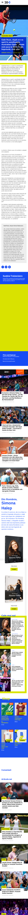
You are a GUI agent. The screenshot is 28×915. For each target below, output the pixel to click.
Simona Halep (14, 616)
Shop (6, 696)
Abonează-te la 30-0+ (19, 372)
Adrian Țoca (5, 52)
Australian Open (7, 35)
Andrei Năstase (10, 461)
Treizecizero (9, 807)
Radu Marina (11, 431)
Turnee (13, 647)
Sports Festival (15, 630)
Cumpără (14, 566)
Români (4, 795)
